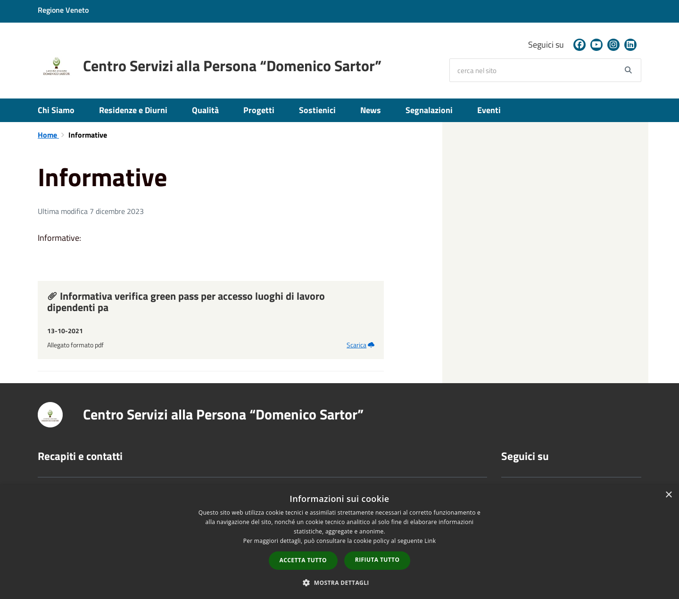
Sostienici (317, 110)
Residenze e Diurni (133, 110)
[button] (339, 582)
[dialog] (339, 542)
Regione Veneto (63, 10)
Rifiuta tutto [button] (377, 560)
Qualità (205, 110)
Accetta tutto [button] (303, 560)
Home (48, 134)
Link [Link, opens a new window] (430, 541)
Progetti (258, 110)
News (370, 110)
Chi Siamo (56, 110)
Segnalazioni (429, 110)
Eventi (489, 110)
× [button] (668, 495)
